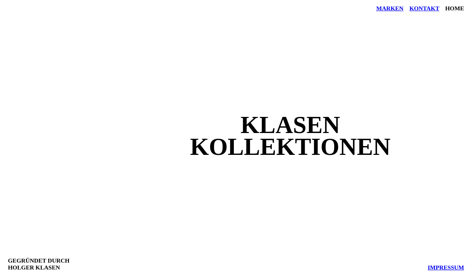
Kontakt (424, 8)
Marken (389, 8)
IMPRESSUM (446, 267)
